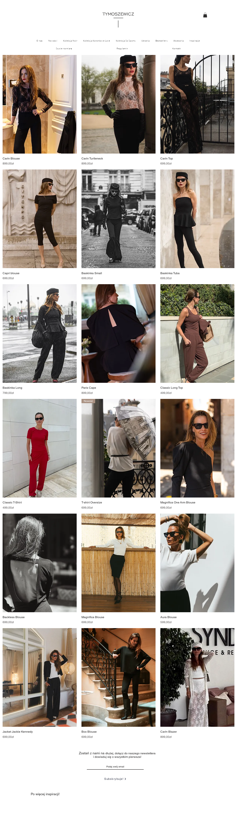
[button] (205, 15)
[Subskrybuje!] (115, 779)
